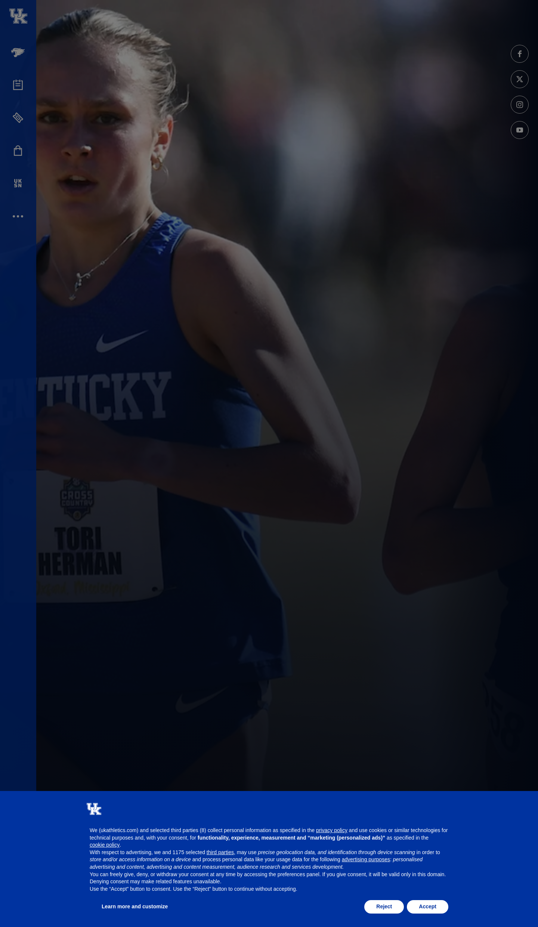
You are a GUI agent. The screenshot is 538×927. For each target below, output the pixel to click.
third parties (220, 852)
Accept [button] (427, 906)
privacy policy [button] (331, 830)
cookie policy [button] (105, 845)
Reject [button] (384, 906)
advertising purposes (366, 859)
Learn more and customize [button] (135, 906)
